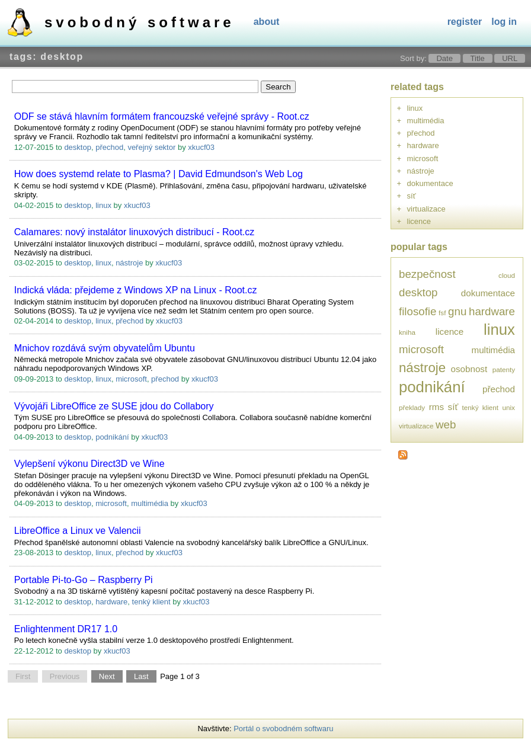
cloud (506, 275)
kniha (407, 332)
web (446, 424)
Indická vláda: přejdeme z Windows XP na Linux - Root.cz (135, 290)
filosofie (417, 311)
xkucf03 (201, 147)
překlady (412, 407)
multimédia (149, 503)
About (267, 22)
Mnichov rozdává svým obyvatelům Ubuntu (104, 348)
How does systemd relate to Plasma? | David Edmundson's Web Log (158, 174)
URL (509, 58)
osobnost (468, 369)
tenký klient (151, 601)
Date (444, 58)
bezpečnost (427, 274)
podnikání (112, 437)
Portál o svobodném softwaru (283, 728)
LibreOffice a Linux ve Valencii (77, 531)
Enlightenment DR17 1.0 (65, 629)
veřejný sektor (151, 147)
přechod (109, 147)
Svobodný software (139, 22)
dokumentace (430, 183)
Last (141, 676)
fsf (442, 312)
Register (464, 22)
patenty (503, 369)
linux (103, 205)
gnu (457, 311)
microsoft (131, 378)
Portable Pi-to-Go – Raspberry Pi (83, 580)
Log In (504, 22)
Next (107, 676)
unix (509, 407)
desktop (77, 147)
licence (419, 221)
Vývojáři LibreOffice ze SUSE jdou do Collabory (114, 406)
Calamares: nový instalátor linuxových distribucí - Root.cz (134, 232)
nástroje (129, 262)
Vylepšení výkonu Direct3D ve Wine (89, 464)
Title (478, 58)
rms (436, 407)
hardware (111, 601)
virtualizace (426, 208)
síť (411, 195)
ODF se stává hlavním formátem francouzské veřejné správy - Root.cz (161, 116)
